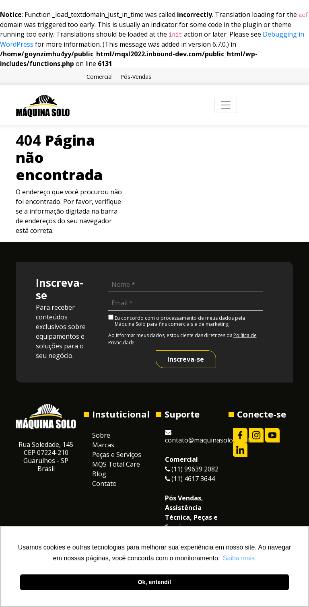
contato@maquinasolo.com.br (210, 436)
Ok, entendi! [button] (154, 582)
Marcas (103, 444)
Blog (99, 473)
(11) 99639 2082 (191, 469)
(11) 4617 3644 (190, 478)
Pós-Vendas (135, 76)
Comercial (100, 76)
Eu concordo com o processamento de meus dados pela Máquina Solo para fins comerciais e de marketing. (176, 321)
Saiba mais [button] (239, 558)
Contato (104, 483)
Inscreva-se (185, 359)
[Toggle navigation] (225, 105)
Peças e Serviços (116, 454)
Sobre (101, 435)
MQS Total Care (116, 464)
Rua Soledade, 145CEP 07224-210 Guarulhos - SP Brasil (46, 456)
